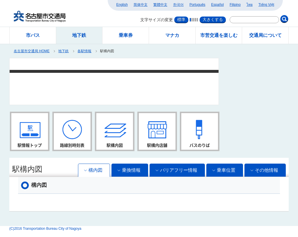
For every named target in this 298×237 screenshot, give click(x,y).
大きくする (213, 19)
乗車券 (126, 35)
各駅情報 (84, 51)
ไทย (249, 5)
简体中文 (141, 5)
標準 (181, 19)
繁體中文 (160, 5)
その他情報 (266, 170)
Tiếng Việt (266, 5)
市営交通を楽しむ (218, 35)
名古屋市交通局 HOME (31, 51)
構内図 (95, 170)
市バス (33, 35)
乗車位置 (226, 170)
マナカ (172, 35)
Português (197, 5)
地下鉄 (63, 51)
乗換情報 (131, 170)
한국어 (178, 5)
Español (217, 5)
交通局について (265, 35)
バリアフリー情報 (178, 170)
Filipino (235, 5)
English (122, 5)
